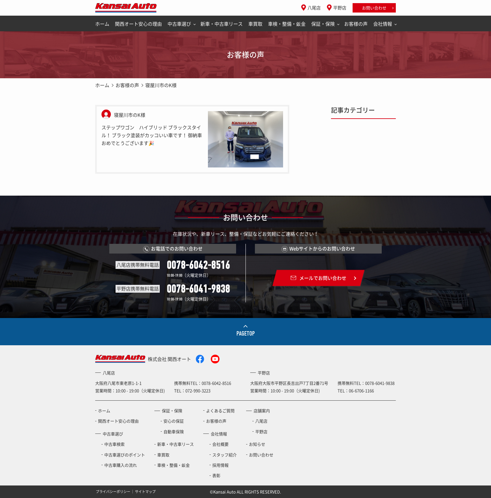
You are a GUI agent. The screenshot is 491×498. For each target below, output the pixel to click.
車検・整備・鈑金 (287, 23)
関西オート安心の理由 (138, 23)
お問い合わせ (374, 8)
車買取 (255, 23)
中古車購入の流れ (120, 465)
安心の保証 (173, 421)
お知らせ (257, 444)
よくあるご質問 (220, 410)
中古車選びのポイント (124, 455)
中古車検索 (114, 444)
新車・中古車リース (221, 23)
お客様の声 (356, 23)
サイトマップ (145, 491)
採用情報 (220, 465)
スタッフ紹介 (224, 455)
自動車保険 (173, 431)
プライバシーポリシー (113, 491)
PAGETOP (245, 333)
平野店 (339, 7)
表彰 (216, 475)
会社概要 (220, 444)
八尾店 (314, 7)
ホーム (102, 23)
